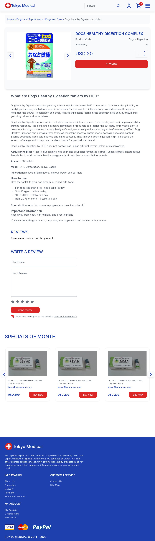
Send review (25, 309)
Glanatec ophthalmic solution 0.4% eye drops (25, 382)
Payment (9, 492)
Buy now (111, 64)
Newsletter (11, 517)
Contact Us (56, 481)
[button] (10, 56)
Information (13, 475)
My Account (13, 503)
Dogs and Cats (53, 19)
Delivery (9, 489)
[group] (39, 56)
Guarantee (10, 485)
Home (10, 19)
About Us (10, 481)
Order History (12, 513)
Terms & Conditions (15, 496)
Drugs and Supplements (29, 19)
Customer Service (62, 475)
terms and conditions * (65, 316)
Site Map (55, 485)
